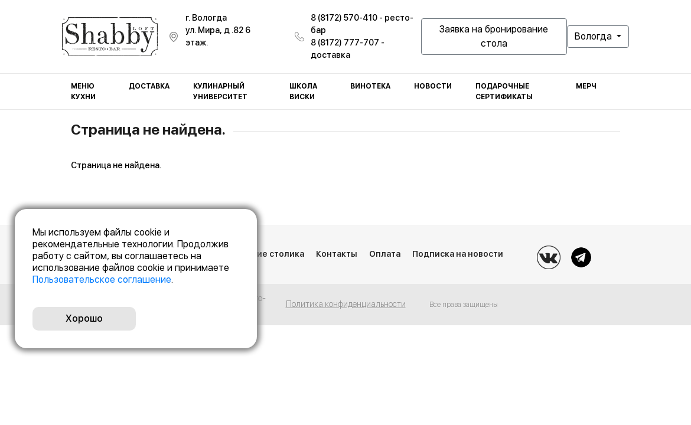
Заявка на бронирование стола (493, 36)
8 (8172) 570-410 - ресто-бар (362, 24)
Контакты (336, 254)
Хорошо (84, 318)
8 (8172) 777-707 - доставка (347, 49)
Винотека (370, 86)
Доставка (149, 86)
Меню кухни (83, 91)
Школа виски (303, 91)
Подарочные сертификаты (504, 91)
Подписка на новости (457, 254)
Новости (433, 86)
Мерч (586, 86)
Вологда (594, 36)
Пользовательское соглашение (101, 279)
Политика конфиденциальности (346, 304)
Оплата (384, 254)
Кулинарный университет (220, 91)
